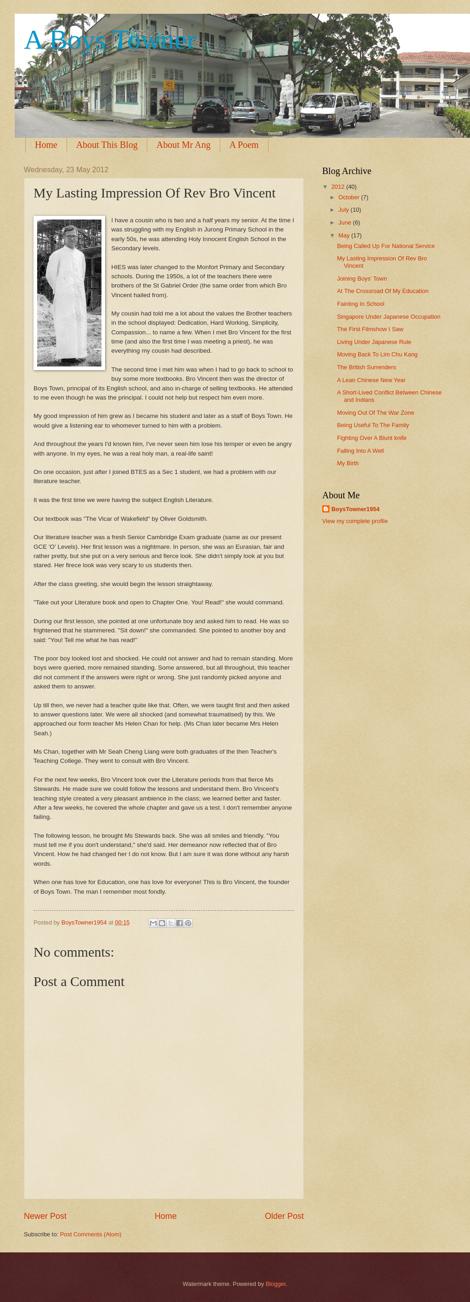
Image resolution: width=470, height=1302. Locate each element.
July (344, 209)
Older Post (284, 1216)
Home (46, 145)
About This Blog (107, 145)
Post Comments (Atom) (91, 1234)
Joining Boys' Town (362, 278)
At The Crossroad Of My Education (382, 290)
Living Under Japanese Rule (374, 341)
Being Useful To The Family (373, 425)
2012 (338, 186)
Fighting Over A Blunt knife (372, 437)
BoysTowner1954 (355, 509)
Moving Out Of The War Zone (375, 412)
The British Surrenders (366, 367)
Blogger (276, 1283)
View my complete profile (355, 521)
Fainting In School (360, 303)
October (349, 197)
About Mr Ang (184, 145)
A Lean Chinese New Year (371, 380)
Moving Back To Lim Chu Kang (377, 354)
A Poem (244, 145)
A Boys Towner (110, 39)
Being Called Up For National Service (386, 245)
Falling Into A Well (360, 450)
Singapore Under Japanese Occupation (388, 316)
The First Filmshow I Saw (370, 329)
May (344, 235)
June (345, 222)
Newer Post (45, 1216)
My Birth (347, 463)
